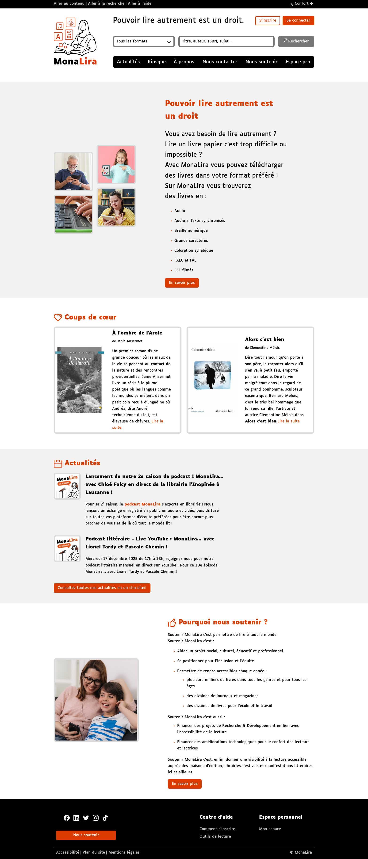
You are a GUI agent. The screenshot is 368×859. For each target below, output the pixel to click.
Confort (304, 3)
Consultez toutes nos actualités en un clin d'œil (102, 588)
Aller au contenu (69, 4)
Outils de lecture (215, 837)
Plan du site (94, 853)
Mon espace (270, 829)
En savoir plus (182, 283)
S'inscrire (267, 21)
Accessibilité (67, 853)
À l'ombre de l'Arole (137, 333)
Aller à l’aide (139, 4)
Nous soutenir (86, 835)
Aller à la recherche (106, 4)
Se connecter (298, 21)
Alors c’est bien (264, 339)
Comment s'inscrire (217, 829)
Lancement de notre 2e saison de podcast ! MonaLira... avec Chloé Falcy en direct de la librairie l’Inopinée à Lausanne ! (154, 484)
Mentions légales (124, 853)
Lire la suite (288, 421)
